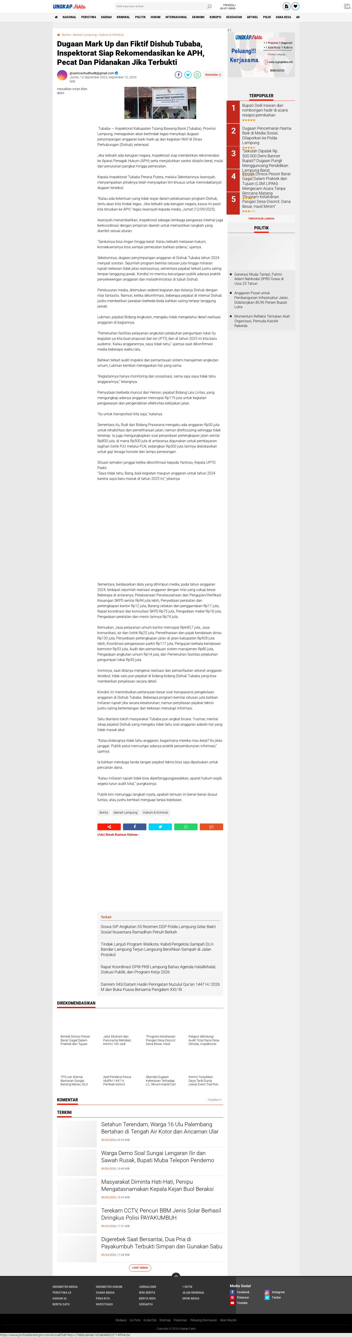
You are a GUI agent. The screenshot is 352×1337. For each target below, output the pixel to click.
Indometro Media (65, 1286)
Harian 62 (60, 1298)
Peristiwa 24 (62, 1292)
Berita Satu (61, 1304)
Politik (141, 17)
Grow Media (190, 1298)
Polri (269, 17)
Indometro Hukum (109, 1286)
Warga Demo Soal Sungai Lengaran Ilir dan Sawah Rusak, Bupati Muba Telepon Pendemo (159, 1157)
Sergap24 (146, 1304)
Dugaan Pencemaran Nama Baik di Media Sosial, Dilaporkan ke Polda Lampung (267, 132)
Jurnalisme (147, 1286)
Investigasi (104, 1304)
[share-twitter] (187, 74)
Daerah (107, 17)
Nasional (70, 17)
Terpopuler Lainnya (261, 217)
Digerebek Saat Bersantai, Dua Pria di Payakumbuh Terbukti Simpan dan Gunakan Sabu (156, 1247)
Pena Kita (103, 1298)
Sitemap (165, 1320)
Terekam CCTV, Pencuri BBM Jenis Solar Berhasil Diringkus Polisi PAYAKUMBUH (152, 1214)
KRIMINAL (124, 17)
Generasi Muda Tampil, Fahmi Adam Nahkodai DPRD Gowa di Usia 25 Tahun (259, 278)
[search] (163, 6)
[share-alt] (109, 826)
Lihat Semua (140, 1267)
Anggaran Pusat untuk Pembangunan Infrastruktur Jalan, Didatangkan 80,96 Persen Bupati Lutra (261, 299)
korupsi (217, 17)
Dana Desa (285, 17)
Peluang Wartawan (203, 1320)
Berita (66, 35)
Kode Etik (149, 1320)
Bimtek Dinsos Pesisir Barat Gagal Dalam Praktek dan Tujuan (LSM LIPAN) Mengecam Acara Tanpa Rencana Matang (265, 182)
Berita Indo (147, 1298)
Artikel (254, 17)
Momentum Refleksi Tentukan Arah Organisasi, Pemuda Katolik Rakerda (262, 320)
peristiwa (89, 17)
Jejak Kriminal (193, 1292)
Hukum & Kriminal (111, 35)
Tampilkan (214, 1099)
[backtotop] (176, 1276)
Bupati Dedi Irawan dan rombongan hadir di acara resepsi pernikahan (263, 110)
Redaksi (121, 1320)
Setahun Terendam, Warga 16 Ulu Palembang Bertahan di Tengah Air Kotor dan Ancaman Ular (161, 1128)
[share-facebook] (178, 74)
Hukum (157, 17)
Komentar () (213, 74)
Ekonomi (200, 17)
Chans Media (105, 1292)
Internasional (178, 17)
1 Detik (187, 1286)
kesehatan (236, 17)
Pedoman (180, 1320)
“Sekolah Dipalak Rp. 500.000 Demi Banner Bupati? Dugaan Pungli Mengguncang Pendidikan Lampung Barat (266, 157)
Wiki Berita (147, 1292)
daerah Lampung (85, 35)
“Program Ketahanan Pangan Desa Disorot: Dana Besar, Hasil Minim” (266, 200)
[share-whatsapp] (197, 74)
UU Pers (135, 1320)
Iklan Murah (228, 1320)
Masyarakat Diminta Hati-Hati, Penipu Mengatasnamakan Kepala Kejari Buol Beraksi (159, 1185)
